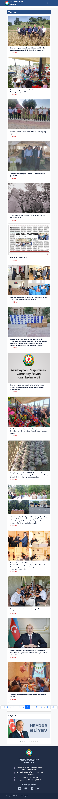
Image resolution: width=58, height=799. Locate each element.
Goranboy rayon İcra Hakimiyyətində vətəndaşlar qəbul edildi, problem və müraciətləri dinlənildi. (28, 298)
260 (48, 707)
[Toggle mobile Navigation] (51, 3)
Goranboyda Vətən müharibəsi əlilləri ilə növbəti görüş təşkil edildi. (28, 133)
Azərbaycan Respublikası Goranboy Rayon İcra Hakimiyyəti (16, 3)
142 (23, 707)
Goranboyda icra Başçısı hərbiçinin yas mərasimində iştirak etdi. (27, 175)
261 (53, 707)
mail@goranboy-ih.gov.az (30, 777)
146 (41, 707)
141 (18, 707)
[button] (21, 741)
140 (14, 707)
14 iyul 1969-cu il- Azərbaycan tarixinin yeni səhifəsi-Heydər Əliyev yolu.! (28, 216)
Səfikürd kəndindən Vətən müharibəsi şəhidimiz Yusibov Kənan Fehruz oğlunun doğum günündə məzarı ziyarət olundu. (28, 431)
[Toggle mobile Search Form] (47, 3)
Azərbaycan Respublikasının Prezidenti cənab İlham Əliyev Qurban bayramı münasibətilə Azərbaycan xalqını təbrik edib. (28, 653)
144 (32, 707)
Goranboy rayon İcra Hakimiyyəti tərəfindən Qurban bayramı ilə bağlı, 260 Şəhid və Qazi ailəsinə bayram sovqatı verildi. (27, 387)
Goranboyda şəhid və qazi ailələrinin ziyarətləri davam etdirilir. (28, 610)
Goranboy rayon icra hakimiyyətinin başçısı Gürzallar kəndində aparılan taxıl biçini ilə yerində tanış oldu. (27, 49)
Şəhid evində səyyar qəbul (18, 257)
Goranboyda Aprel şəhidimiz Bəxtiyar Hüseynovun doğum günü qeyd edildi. (27, 91)
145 (36, 707)
